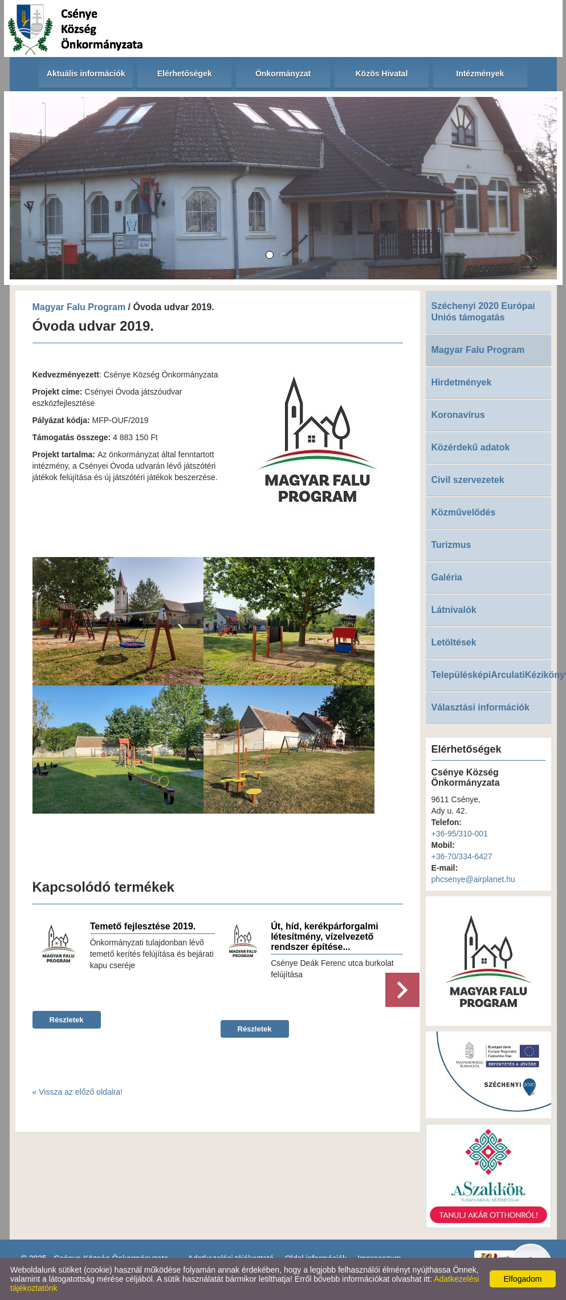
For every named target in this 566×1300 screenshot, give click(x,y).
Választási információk (480, 707)
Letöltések (454, 642)
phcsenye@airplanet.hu (473, 879)
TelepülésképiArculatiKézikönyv (491, 675)
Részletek (67, 1019)
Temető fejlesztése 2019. (143, 926)
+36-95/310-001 (459, 833)
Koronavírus (458, 415)
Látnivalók (454, 610)
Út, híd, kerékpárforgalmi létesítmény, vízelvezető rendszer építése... (324, 936)
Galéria (446, 577)
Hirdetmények (461, 382)
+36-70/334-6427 (461, 856)
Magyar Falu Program (79, 307)
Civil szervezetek (467, 480)
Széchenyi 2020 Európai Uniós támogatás (483, 311)
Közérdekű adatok (470, 447)
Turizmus (451, 545)
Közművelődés (463, 512)
